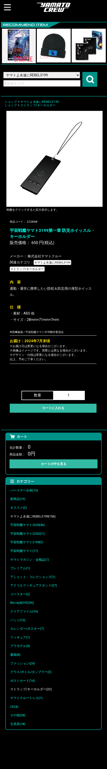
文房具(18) (17, 724)
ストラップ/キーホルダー (38, 105)
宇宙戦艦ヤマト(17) (24, 551)
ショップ (11, 102)
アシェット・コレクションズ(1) (32, 577)
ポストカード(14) (22, 680)
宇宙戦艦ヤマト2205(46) (27, 525)
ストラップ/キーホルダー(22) (31, 689)
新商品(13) (17, 499)
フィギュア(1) (20, 637)
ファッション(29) (22, 663)
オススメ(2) (18, 507)
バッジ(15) (17, 620)
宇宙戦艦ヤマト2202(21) (27, 533)
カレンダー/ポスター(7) (27, 628)
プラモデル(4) (20, 646)
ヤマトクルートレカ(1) (26, 698)
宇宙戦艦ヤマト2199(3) (26, 542)
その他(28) (17, 715)
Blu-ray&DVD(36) (22, 602)
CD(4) (14, 706)
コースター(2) (20, 594)
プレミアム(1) (20, 568)
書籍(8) (15, 654)
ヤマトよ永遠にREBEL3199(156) (33, 516)
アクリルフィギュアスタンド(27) (33, 585)
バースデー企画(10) (24, 490)
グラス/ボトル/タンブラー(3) (30, 672)
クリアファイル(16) (24, 611)
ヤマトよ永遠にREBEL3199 (39, 102)
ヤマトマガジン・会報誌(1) (29, 559)
